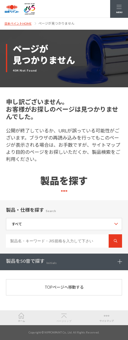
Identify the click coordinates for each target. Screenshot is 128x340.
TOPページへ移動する (64, 287)
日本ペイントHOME (18, 23)
